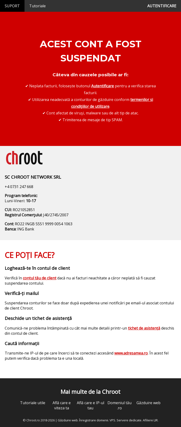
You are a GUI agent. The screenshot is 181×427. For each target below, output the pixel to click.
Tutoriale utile (32, 402)
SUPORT (12, 5)
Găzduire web (148, 402)
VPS (112, 420)
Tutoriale (37, 5)
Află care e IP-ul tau (90, 405)
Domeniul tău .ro (119, 405)
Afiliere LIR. (150, 420)
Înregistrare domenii (93, 420)
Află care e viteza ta (62, 405)
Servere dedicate (129, 420)
